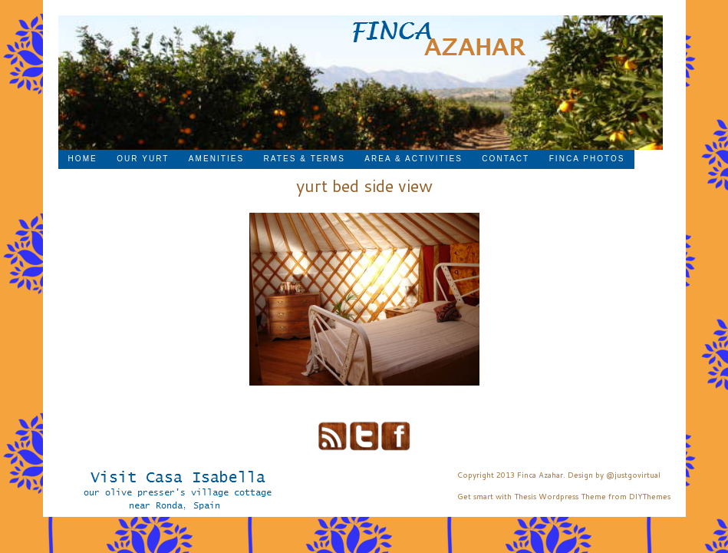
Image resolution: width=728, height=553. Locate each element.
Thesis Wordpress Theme (560, 496)
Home (82, 158)
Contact (505, 158)
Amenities (216, 158)
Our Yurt (143, 158)
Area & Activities (413, 158)
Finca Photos (587, 158)
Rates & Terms (304, 158)
